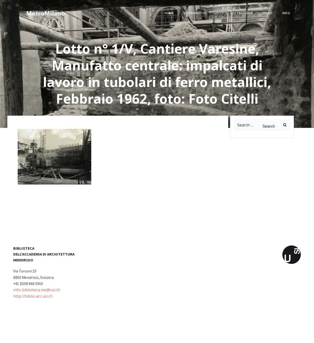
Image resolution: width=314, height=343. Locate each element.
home (169, 13)
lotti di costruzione (234, 13)
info (286, 13)
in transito (194, 13)
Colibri (213, 335)
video (268, 13)
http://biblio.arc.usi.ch (32, 296)
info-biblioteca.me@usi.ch (36, 290)
